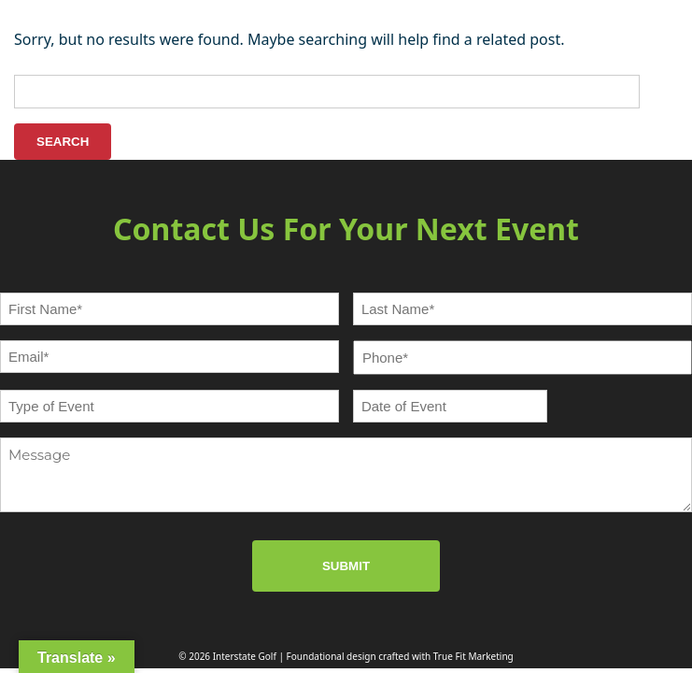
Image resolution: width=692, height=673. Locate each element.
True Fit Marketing (473, 656)
